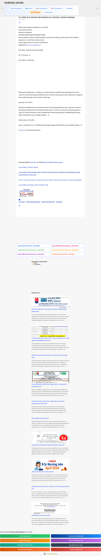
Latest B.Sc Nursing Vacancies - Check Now (31, 250)
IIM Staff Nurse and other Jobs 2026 (41, 515)
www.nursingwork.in (34, 45)
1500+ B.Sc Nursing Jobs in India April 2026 (42, 471)
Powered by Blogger (50, 554)
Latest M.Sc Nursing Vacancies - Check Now (65, 250)
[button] (19, 22)
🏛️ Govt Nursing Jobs (16, 8)
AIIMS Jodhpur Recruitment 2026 (40, 418)
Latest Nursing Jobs (25, 536)
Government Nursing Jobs (76, 536)
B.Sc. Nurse (22, 202)
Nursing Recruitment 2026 (25, 545)
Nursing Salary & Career (76, 545)
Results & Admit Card (76, 549)
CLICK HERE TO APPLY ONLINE (28, 167)
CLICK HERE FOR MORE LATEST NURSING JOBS (33, 185)
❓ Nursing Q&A (48, 12)
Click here (22, 130)
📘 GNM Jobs (29, 8)
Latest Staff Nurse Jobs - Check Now (29, 245)
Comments (36, 264)
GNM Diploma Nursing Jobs (33, 202)
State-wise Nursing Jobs (76, 540)
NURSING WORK (14, 2)
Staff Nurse (59, 202)
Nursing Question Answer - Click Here (63, 254)
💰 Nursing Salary (35, 12)
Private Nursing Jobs (25, 540)
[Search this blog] (91, 8)
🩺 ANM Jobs (69, 8)
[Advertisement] (50, 77)
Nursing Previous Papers (25, 549)
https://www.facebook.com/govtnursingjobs (68, 180)
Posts (35, 263)
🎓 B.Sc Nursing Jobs (41, 8)
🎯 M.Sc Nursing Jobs (56, 8)
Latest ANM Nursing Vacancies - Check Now (31, 254)
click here (33, 162)
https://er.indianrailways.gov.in (52, 162)
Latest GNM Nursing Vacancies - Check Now (65, 245)
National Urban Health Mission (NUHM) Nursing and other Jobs (48, 445)
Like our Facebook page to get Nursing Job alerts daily (36, 180)
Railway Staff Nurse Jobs (48, 202)
